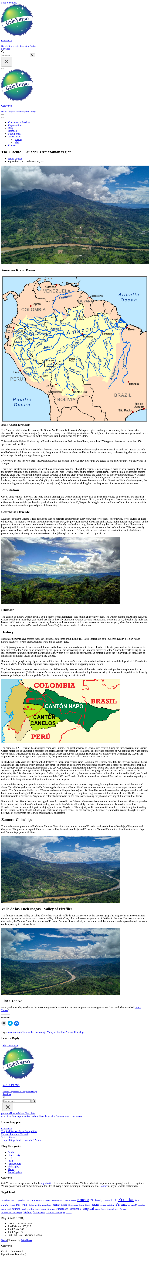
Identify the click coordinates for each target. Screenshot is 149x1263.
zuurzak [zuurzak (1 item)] (69, 1213)
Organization (14, 125)
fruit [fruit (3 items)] (18, 1204)
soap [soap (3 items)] (3, 1208)
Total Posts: (14, 1229)
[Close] (6, 61)
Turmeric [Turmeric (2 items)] (124, 1209)
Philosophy (13, 1166)
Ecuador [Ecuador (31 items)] (126, 1199)
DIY (10, 1158)
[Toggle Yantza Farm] (57, 136)
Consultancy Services (19, 122)
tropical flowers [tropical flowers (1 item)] (100, 1209)
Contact (12, 145)
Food (10, 1160)
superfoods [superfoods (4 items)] (62, 1208)
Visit (17, 142)
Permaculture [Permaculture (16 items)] (126, 1204)
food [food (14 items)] (4, 1204)
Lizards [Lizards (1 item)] (87, 1205)
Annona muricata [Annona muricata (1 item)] (57, 1200)
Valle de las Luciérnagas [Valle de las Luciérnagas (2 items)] (11, 1212)
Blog (10, 128)
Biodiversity (14, 1155)
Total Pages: (14, 1232)
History (18, 139)
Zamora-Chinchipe (75, 1032)
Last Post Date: (16, 1235)
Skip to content (9, 2)
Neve (4, 1240)
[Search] (2, 51)
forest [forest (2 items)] (12, 1205)
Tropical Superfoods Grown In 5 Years (21, 1140)
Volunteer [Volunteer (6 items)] (39, 1212)
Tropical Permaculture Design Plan (19, 1131)
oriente (18, 1032)
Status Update (15, 158)
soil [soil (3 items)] (9, 1208)
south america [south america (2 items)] (28, 1209)
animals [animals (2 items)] (47, 1200)
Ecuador (11, 1032)
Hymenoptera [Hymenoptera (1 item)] (73, 1205)
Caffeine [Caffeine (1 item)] (107, 1200)
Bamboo (12, 130)
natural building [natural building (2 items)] (107, 1205)
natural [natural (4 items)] (95, 1204)
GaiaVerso (6, 1128)
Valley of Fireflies (56, 1032)
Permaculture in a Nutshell (14, 1134)
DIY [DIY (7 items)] (114, 1200)
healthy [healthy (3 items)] (56, 1204)
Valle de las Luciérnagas (34, 1032)
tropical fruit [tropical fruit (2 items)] (112, 1209)
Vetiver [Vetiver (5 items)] (28, 1212)
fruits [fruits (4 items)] (24, 1204)
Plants (11, 1169)
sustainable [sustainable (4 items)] (75, 1208)
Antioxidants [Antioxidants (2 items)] (70, 1200)
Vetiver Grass (8, 1137)
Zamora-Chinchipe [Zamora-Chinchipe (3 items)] (55, 1212)
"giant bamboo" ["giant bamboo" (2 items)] (23, 1200)
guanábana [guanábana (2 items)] (46, 1205)
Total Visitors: (15, 1226)
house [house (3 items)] (64, 1204)
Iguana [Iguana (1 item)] (81, 1205)
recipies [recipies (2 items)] (141, 1205)
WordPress (26, 1240)
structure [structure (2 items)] (51, 1209)
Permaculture (14, 1163)
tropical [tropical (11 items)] (88, 1209)
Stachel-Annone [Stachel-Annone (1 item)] (40, 1209)
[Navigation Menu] (2, 68)
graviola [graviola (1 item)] (38, 1205)
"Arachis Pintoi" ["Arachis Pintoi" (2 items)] (8, 1200)
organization (47, 1183)
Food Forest (14, 133)
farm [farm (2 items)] (137, 1200)
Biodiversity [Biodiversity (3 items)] (97, 1200)
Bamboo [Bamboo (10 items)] (83, 1200)
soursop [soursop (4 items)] (16, 1208)
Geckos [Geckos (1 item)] (31, 1205)
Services (5, 48)
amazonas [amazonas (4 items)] (37, 1200)
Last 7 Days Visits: (17, 1223)
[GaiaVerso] (74, 25)
